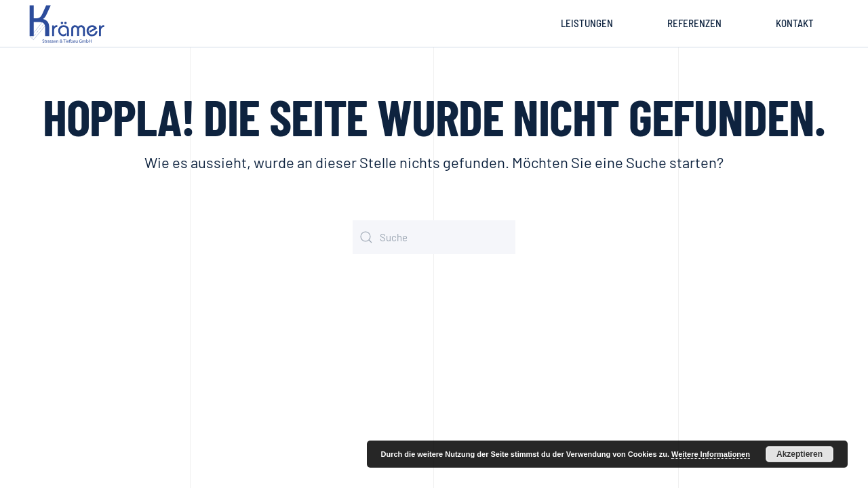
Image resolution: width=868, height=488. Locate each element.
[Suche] (434, 237)
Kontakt (795, 23)
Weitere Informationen (710, 454)
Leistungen (587, 23)
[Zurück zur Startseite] (69, 23)
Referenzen (694, 23)
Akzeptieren (799, 454)
